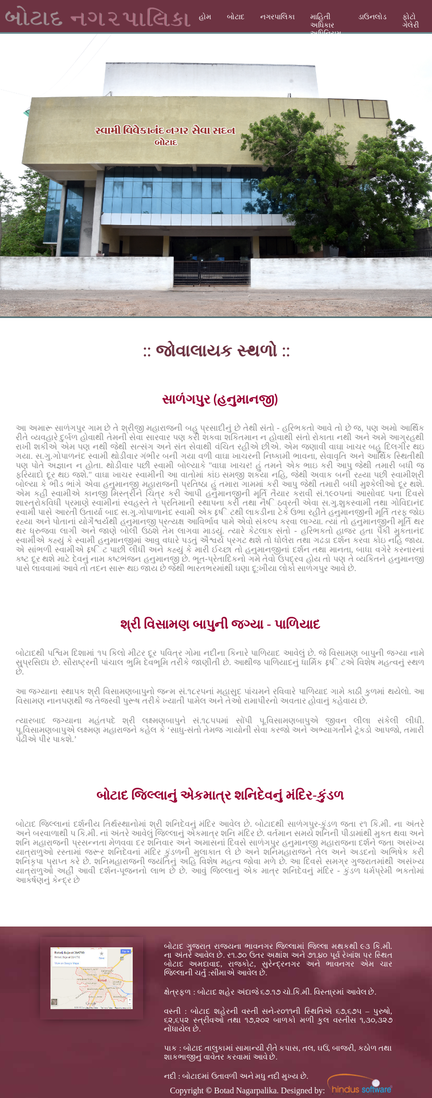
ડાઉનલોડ (372, 17)
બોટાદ (236, 17)
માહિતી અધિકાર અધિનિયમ (325, 25)
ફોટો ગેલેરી (410, 21)
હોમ (205, 17)
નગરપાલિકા (277, 17)
